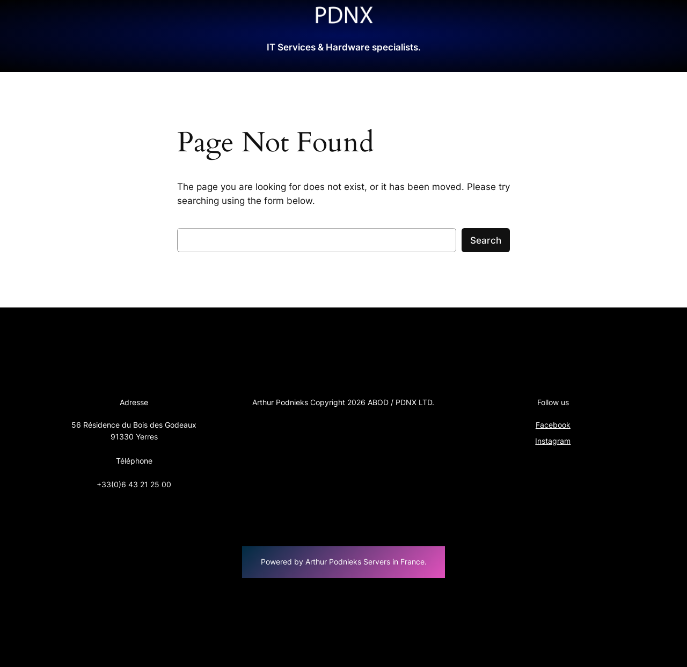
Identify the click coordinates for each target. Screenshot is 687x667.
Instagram (553, 440)
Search (485, 240)
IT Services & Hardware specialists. (344, 47)
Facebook (553, 424)
